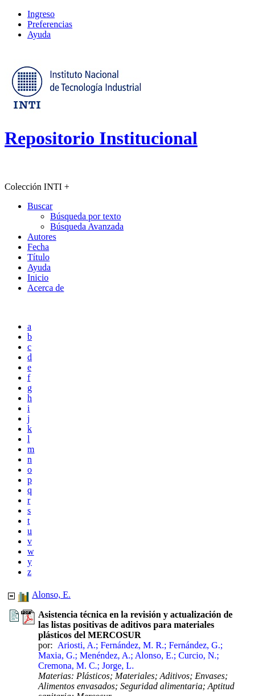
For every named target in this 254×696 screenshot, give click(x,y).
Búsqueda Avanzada (87, 226)
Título (38, 257)
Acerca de (45, 288)
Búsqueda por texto (85, 216)
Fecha (38, 247)
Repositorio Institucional (101, 138)
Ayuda (39, 34)
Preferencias (49, 24)
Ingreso (41, 14)
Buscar (39, 206)
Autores (41, 236)
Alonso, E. (51, 594)
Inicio (37, 277)
